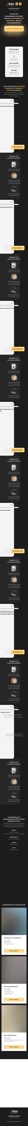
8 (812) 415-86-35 (14, 8)
